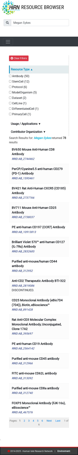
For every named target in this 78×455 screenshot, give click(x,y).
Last (57, 420)
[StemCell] (10, 81)
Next (49, 420)
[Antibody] (10, 76)
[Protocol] (10, 87)
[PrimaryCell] (10, 114)
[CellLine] (10, 103)
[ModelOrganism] (10, 92)
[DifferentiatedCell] (10, 108)
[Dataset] (10, 98)
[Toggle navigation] (8, 41)
